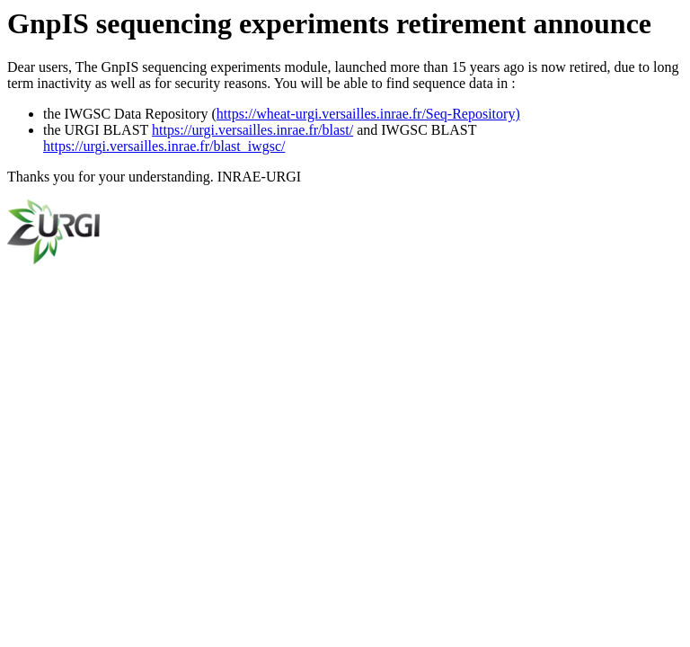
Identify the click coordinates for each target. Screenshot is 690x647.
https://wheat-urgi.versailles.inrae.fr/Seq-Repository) (368, 113)
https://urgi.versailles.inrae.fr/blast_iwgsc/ (164, 146)
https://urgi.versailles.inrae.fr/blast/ (252, 129)
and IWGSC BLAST (414, 129)
